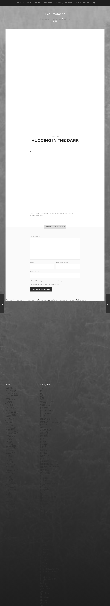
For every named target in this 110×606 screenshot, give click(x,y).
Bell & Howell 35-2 (47, 367)
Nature (43, 498)
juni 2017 (9, 415)
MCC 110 (43, 493)
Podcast (43, 523)
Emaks (42, 408)
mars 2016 (9, 438)
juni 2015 (9, 452)
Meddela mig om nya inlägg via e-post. (46, 284)
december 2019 (12, 368)
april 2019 (9, 381)
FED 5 (42, 413)
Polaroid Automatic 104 (49, 524)
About (28, 3)
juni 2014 (9, 470)
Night (42, 500)
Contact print (45, 385)
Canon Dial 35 (45, 376)
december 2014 (12, 461)
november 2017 (12, 407)
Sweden (43, 558)
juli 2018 (9, 394)
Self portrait (44, 543)
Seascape (44, 541)
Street (42, 215)
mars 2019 (9, 382)
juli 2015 (9, 450)
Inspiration (44, 459)
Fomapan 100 (45, 419)
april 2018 (9, 399)
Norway (43, 507)
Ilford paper (45, 455)
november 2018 (12, 388)
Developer (44, 399)
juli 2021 (9, 343)
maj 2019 (9, 379)
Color (42, 384)
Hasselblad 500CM (47, 445)
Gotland (43, 436)
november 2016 (11, 425)
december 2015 (11, 442)
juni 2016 (9, 433)
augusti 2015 (10, 449)
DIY (41, 404)
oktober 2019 (11, 371)
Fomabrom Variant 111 (48, 418)
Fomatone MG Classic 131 (49, 422)
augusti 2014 (10, 467)
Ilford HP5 (44, 452)
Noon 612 (43, 504)
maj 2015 (9, 453)
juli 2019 (9, 376)
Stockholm (44, 554)
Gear (42, 432)
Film (42, 415)
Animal (43, 360)
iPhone (43, 464)
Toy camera (44, 565)
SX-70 (42, 560)
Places (42, 518)
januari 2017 (10, 422)
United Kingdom (46, 569)
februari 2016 (11, 439)
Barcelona (44, 213)
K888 (42, 466)
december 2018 (12, 387)
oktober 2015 (11, 445)
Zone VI (43, 579)
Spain (42, 551)
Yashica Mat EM (46, 577)
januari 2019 (10, 385)
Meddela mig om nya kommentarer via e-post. (49, 281)
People (43, 514)
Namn (33, 262)
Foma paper (45, 416)
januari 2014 (10, 478)
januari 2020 (10, 367)
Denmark (44, 398)
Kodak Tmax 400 (46, 470)
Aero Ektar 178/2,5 (47, 357)
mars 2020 (10, 363)
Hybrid (43, 449)
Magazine (44, 487)
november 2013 (12, 481)
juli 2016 (9, 432)
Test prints (44, 561)
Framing (43, 425)
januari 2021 (10, 348)
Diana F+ (43, 401)
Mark (42, 490)
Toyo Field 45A (46, 566)
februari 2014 (11, 476)
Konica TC (44, 475)
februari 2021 (11, 346)
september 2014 (12, 466)
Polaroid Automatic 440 (49, 526)
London (43, 486)
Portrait (43, 529)
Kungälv (43, 478)
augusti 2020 (11, 356)
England (43, 410)
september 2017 (12, 410)
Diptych (43, 402)
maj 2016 (9, 435)
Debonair (43, 396)
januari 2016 (10, 441)
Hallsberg (44, 444)
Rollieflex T (44, 538)
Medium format (46, 495)
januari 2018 (10, 404)
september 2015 (12, 447)
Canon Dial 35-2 (46, 377)
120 (41, 343)
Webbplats (34, 271)
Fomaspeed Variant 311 (49, 421)
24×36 (42, 345)
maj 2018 (9, 398)
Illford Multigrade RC (48, 456)
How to (43, 447)
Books (42, 371)
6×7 (41, 353)
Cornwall (43, 391)
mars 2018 (9, 401)
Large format (45, 483)
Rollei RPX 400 (46, 534)
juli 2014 (9, 469)
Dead (42, 394)
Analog (38, 213)
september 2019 (12, 373)
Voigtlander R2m (46, 572)
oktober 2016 (11, 427)
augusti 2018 (10, 393)
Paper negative (46, 512)
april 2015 (9, 455)
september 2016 (12, 428)
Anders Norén (58, 599)
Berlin (42, 368)
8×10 (42, 354)
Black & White (54, 213)
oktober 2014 (11, 464)
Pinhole (43, 517)
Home (19, 3)
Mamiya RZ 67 (45, 489)
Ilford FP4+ (44, 450)
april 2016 (9, 436)
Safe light (44, 540)
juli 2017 (9, 413)
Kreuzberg (44, 476)
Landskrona (44, 481)
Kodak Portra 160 (46, 467)
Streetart (43, 557)
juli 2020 (9, 357)
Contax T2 (44, 388)
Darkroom (44, 393)
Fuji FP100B (44, 427)
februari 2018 (11, 402)
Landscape (44, 480)
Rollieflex (43, 537)
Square (43, 552)
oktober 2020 (11, 353)
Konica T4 (44, 473)
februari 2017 (11, 421)
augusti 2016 (10, 430)
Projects (48, 3)
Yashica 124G (45, 575)
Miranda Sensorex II (47, 497)
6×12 (42, 348)
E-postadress (62, 262)
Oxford (43, 509)
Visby (42, 571)
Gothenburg (45, 435)
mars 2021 (9, 345)
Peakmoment (55, 14)
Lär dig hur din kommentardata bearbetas (69, 300)
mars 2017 (9, 419)
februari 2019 (11, 384)
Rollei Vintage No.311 (48, 535)
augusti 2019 (10, 374)
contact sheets (46, 387)
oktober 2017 (11, 408)
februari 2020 (11, 365)
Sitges (42, 546)
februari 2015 (11, 458)
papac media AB (82, 3)
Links (58, 3)
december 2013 (12, 480)
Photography (34, 215)
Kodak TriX (63, 213)
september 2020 (12, 354)
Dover (42, 405)
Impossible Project (47, 458)
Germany (44, 433)
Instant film (44, 461)
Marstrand (44, 492)
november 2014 (12, 462)
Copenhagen (45, 390)
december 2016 (11, 424)
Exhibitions (44, 411)
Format (43, 424)
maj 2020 (9, 360)
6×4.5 (42, 350)
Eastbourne (44, 407)
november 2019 (12, 370)
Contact (68, 3)
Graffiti (43, 438)
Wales (42, 574)
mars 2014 (9, 475)
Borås (42, 373)
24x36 (33, 213)
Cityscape (44, 382)
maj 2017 (9, 416)
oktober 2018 (11, 390)
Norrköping (44, 506)
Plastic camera (45, 521)
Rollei (42, 532)
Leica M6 (71, 213)
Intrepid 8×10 (45, 462)
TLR (41, 563)
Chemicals (44, 381)
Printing (43, 531)
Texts (37, 3)
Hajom (42, 441)
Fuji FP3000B (45, 430)
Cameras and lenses (47, 374)
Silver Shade (45, 544)
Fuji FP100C (44, 428)
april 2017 (9, 418)
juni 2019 (9, 377)
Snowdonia (44, 549)
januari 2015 (10, 459)
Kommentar (35, 237)
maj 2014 (9, 472)
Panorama (44, 510)
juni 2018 (9, 396)
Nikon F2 (43, 501)
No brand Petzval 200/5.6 (50, 503)
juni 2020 (9, 359)
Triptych (43, 568)
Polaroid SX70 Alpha (48, 527)
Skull (42, 548)
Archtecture (45, 362)
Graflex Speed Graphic (49, 439)
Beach (42, 365)
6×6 (41, 351)
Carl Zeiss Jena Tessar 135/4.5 (51, 379)
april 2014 (9, 473)
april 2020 (9, 362)
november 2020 (12, 351)
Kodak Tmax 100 (46, 469)
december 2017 (12, 405)
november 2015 (11, 444)
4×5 (41, 346)
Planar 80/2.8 (45, 520)
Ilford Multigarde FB (48, 453)
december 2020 (12, 350)
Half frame (44, 442)
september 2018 (12, 391)
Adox (42, 356)
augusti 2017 (10, 411)
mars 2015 (9, 456)
